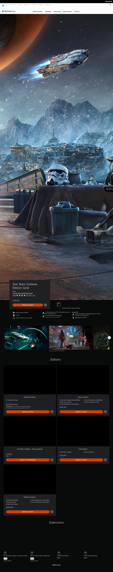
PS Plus (19, 4)
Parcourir (77, 10)
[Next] (109, 336)
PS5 (11, 4)
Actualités (33, 4)
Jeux (6, 4)
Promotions (57, 10)
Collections (48, 10)
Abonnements (67, 10)
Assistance (47, 4)
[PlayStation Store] (9, 9)
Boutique (40, 4)
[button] (52, 315)
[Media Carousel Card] (25, 336)
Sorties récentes (37, 10)
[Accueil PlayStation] (3, 5)
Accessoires (26, 4)
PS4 (15, 4)
